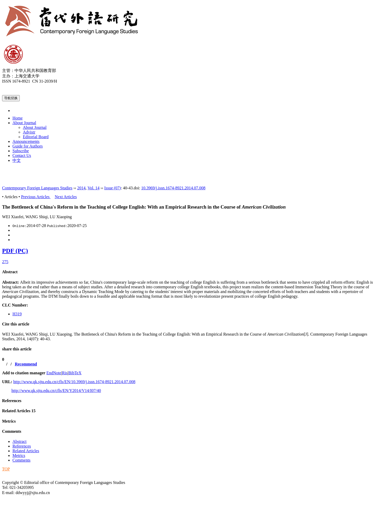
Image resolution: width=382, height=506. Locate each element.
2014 (81, 188)
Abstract (10, 272)
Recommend (26, 364)
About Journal (24, 123)
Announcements (25, 141)
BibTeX (74, 373)
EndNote (53, 373)
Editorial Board (36, 137)
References (11, 400)
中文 (16, 160)
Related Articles (19, 411)
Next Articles (66, 197)
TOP (6, 469)
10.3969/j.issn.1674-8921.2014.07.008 (173, 188)
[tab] (191, 272)
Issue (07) (112, 188)
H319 (17, 314)
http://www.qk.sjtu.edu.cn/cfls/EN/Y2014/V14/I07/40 (56, 390)
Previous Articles (36, 197)
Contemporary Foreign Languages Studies (37, 188)
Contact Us (21, 155)
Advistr (29, 132)
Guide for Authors (27, 146)
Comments (11, 431)
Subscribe (20, 151)
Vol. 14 (93, 188)
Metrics (9, 421)
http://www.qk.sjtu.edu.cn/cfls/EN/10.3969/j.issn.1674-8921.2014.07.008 (74, 382)
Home (17, 118)
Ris (65, 373)
